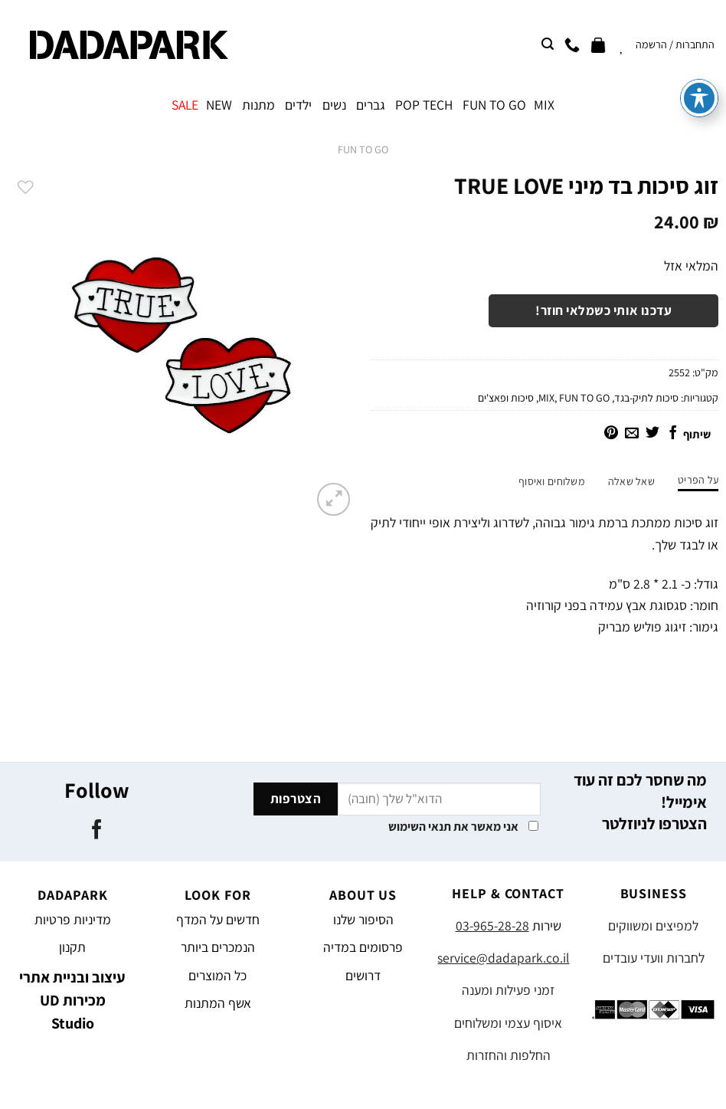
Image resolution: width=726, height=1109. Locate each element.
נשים (334, 104)
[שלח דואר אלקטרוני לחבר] (632, 433)
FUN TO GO (494, 104)
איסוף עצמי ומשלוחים (508, 1023)
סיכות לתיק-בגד (646, 398)
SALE (185, 104)
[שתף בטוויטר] (652, 433)
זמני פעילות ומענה (508, 990)
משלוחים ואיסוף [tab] (551, 481)
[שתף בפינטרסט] (611, 433)
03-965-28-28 (492, 925)
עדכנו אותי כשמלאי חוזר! (603, 310)
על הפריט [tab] (698, 480)
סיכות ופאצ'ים (506, 398)
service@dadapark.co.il (503, 957)
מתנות (258, 104)
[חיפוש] (547, 44)
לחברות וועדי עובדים (654, 957)
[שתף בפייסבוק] (673, 433)
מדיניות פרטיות (72, 919)
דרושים (363, 975)
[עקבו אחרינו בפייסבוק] (96, 831)
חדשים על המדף (218, 919)
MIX (544, 104)
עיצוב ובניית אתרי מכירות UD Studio (72, 1000)
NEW (219, 104)
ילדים (298, 104)
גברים (370, 104)
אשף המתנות (218, 1003)
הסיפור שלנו (363, 919)
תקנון (72, 947)
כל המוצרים (217, 975)
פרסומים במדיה (363, 947)
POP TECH (424, 104)
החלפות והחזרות (508, 1055)
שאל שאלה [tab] (631, 481)
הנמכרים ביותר (218, 947)
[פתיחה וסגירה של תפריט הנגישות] (699, 46)
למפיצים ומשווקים (653, 925)
